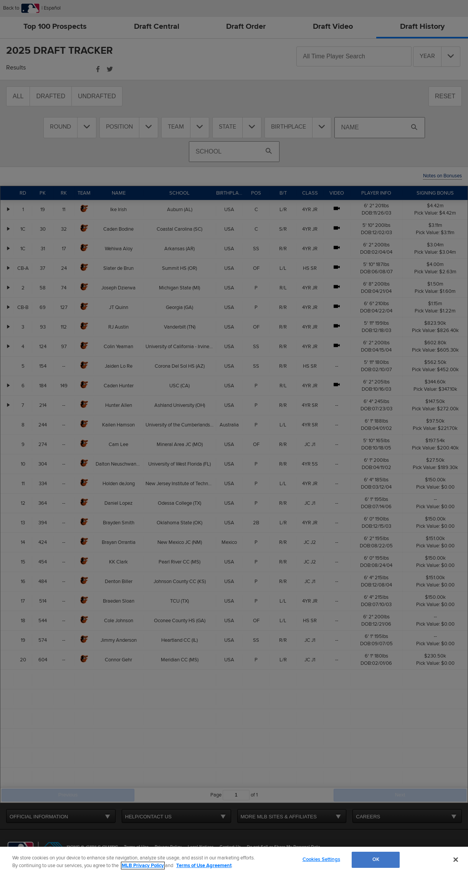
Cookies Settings (321, 859)
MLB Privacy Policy (143, 865)
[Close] (455, 859)
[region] (234, 860)
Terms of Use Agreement (204, 865)
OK (375, 859)
